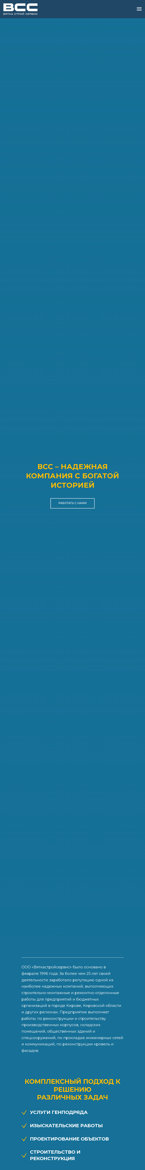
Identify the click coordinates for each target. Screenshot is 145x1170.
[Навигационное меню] (139, 9)
